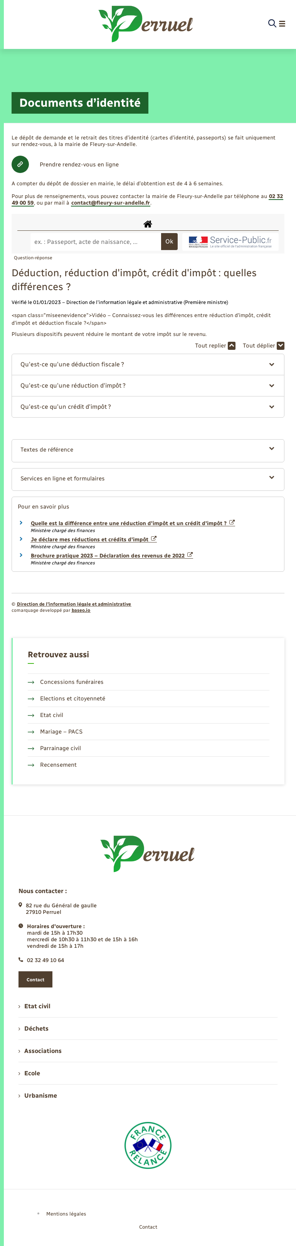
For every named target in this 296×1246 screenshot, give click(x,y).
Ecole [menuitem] (29, 1073)
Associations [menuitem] (40, 1051)
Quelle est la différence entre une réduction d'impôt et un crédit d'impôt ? (133, 523)
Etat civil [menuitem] (34, 1006)
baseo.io (81, 610)
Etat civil (45, 715)
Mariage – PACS (55, 731)
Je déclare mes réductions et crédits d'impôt (93, 539)
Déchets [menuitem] (33, 1028)
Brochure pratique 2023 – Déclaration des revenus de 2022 (112, 555)
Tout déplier (263, 346)
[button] (148, 364)
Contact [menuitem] (148, 1227)
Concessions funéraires (66, 681)
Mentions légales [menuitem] (66, 1214)
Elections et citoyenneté (66, 698)
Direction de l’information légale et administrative (74, 604)
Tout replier (215, 346)
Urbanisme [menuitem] (37, 1095)
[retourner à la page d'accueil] (146, 24)
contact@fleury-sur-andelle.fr (110, 203)
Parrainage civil (54, 748)
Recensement (52, 764)
